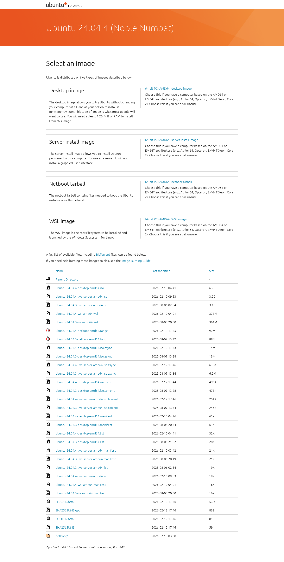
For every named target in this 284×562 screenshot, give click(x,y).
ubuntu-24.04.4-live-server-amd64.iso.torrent (87, 399)
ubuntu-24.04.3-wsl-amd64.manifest (81, 493)
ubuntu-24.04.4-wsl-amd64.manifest (81, 484)
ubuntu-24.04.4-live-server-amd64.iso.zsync (86, 365)
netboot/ (62, 536)
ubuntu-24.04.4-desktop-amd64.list (80, 433)
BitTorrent (103, 254)
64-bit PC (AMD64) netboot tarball (168, 182)
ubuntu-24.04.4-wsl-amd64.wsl (77, 313)
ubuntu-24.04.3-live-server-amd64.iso (81, 305)
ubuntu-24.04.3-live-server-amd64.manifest (86, 459)
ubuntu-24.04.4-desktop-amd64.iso (80, 288)
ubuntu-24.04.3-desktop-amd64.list (80, 442)
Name (60, 271)
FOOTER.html (65, 519)
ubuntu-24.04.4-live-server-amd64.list (82, 476)
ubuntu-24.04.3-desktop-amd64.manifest (84, 425)
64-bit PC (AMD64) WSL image (166, 219)
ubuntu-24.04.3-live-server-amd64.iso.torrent (87, 407)
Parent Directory (67, 279)
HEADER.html (65, 501)
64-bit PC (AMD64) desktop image (168, 88)
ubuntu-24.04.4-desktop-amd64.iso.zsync (84, 348)
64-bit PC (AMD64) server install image (171, 140)
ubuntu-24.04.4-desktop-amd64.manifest (84, 416)
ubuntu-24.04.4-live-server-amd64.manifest (86, 450)
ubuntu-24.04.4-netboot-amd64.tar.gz (82, 330)
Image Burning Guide (136, 260)
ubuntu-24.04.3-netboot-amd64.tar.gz (82, 339)
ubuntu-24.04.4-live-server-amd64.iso (81, 296)
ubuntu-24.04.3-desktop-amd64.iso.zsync (84, 356)
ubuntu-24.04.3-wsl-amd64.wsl (77, 322)
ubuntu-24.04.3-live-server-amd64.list (82, 467)
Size (212, 271)
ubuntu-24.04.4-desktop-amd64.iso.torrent (85, 382)
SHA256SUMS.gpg (68, 510)
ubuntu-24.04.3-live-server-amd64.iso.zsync (86, 373)
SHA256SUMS (65, 527)
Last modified (161, 271)
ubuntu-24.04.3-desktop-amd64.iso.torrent (85, 390)
